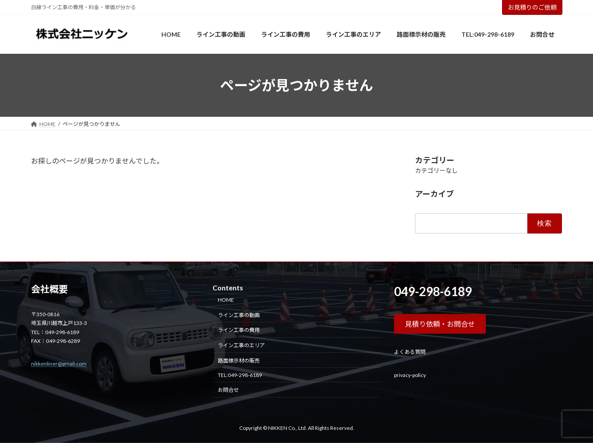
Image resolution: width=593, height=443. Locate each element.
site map (404, 397)
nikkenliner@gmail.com (59, 363)
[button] (440, 324)
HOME (226, 299)
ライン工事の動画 (239, 315)
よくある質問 (410, 352)
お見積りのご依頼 (532, 7)
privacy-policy (410, 375)
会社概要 (49, 289)
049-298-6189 (433, 291)
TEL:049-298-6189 (240, 375)
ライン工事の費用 (239, 330)
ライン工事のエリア (241, 345)
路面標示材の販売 (239, 360)
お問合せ (228, 390)
